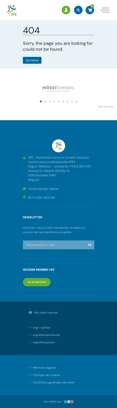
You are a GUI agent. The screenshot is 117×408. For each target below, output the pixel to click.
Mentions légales (42, 368)
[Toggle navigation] (103, 10)
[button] (41, 101)
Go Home (32, 60)
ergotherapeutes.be (44, 335)
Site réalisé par (59, 401)
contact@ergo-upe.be (41, 189)
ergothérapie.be (42, 342)
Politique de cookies (44, 375)
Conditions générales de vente (51, 382)
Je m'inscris (39, 282)
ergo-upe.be (39, 327)
